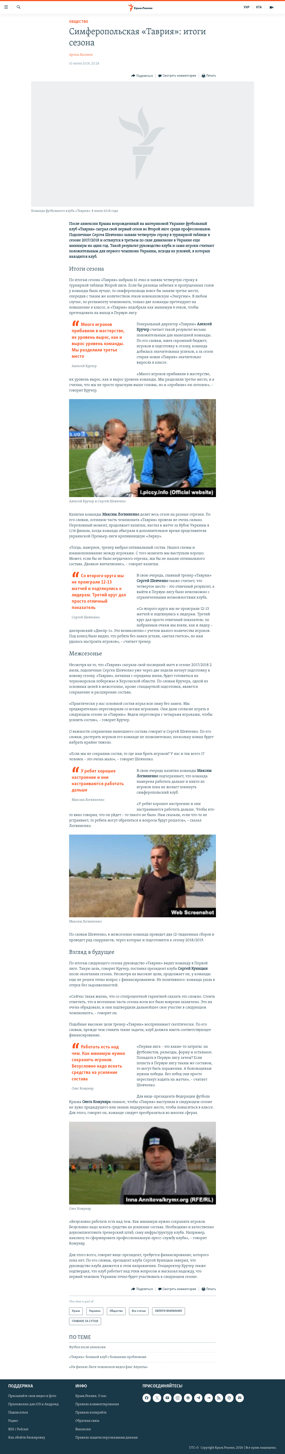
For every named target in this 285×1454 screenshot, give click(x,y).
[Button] (142, 76)
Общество (78, 22)
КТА (259, 7)
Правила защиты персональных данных (106, 1437)
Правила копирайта (91, 1413)
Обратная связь (87, 1421)
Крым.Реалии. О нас (91, 1396)
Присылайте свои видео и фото (32, 1396)
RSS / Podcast (18, 1429)
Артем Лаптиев (81, 55)
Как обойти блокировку (26, 1437)
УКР (246, 7)
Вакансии (83, 1429)
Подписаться (18, 1413)
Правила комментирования (97, 1404)
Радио (13, 1421)
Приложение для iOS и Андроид (33, 1404)
